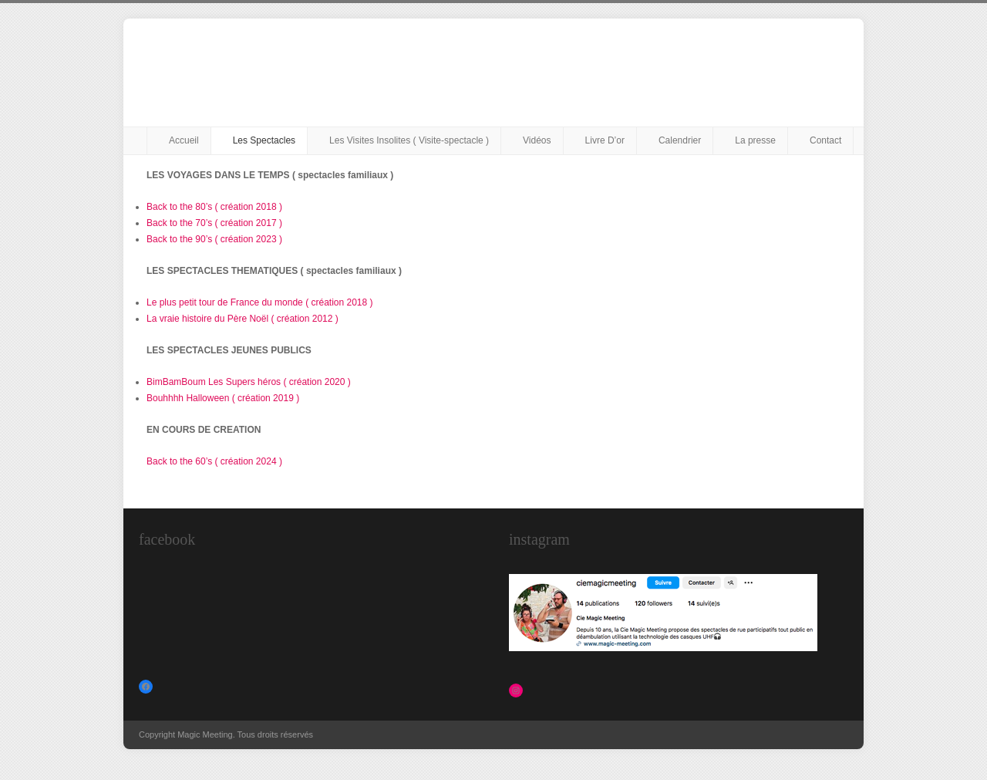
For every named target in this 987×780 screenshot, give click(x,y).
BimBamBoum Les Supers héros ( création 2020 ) (249, 381)
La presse (755, 140)
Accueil (184, 140)
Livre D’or (605, 140)
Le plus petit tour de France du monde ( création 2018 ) (260, 302)
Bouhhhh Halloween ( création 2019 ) (223, 398)
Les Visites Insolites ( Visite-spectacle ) (409, 140)
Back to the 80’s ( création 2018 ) (214, 206)
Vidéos (537, 140)
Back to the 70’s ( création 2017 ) (214, 223)
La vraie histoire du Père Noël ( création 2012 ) (243, 318)
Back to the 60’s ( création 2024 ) (214, 461)
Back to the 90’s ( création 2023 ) (214, 239)
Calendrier (680, 140)
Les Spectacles (264, 140)
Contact (825, 140)
